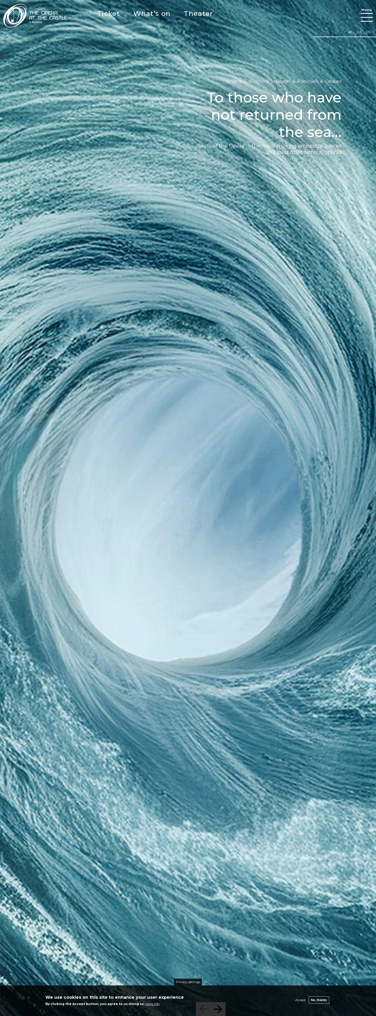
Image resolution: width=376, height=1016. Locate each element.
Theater (198, 13)
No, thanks (319, 1000)
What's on (152, 13)
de (359, 32)
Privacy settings (188, 982)
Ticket (108, 13)
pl (351, 32)
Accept (300, 1000)
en (368, 32)
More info (152, 1004)
